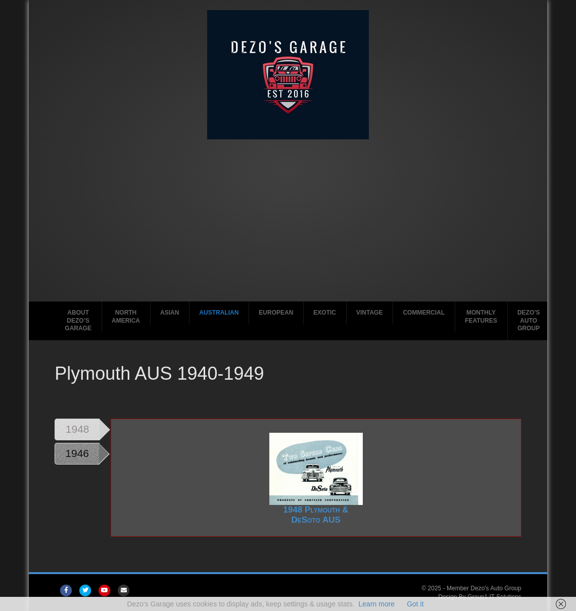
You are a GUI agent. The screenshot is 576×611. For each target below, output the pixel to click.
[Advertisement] (288, 215)
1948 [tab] (77, 429)
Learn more (377, 604)
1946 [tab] (77, 453)
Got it (415, 604)
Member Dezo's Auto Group (484, 588)
